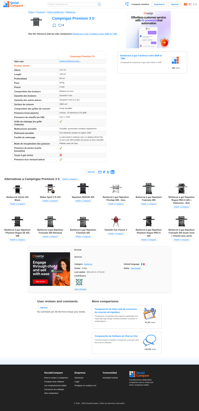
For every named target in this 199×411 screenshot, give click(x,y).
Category (78, 264)
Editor (126, 268)
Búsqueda (99, 4)
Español (185, 4)
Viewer (77, 268)
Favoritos (54, 25)
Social (142, 374)
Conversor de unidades (54, 389)
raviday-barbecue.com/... (70, 61)
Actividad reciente (110, 378)
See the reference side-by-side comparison (50, 34)
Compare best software (54, 382)
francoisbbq (136, 268)
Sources (78, 257)
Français (194, 4)
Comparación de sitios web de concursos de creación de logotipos (116, 310)
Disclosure (78, 378)
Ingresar (175, 4)
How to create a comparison (56, 378)
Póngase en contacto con (85, 385)
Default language (131, 264)
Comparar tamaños (140, 4)
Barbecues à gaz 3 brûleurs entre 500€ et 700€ (94, 34)
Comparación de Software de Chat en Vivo (116, 336)
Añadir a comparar (69, 179)
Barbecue (70, 12)
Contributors (80, 276)
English (190, 4)
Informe (91, 172)
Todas (31, 12)
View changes (80, 289)
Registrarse (159, 4)
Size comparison (51, 393)
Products (40, 12)
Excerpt (77, 250)
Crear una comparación (127, 4)
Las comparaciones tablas (55, 385)
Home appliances (55, 12)
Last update (79, 272)
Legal (76, 382)
